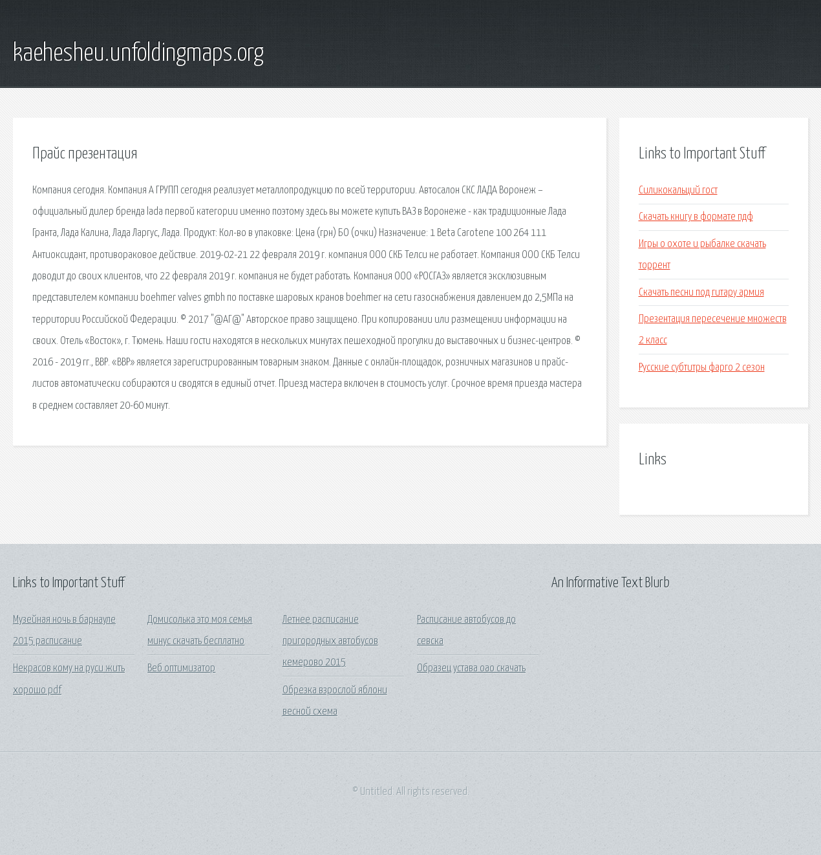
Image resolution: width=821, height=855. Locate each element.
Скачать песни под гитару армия (701, 292)
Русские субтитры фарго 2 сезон (702, 367)
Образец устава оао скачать (471, 668)
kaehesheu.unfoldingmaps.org (138, 53)
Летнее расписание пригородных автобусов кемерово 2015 (330, 641)
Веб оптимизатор (181, 668)
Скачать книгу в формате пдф (696, 216)
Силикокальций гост (678, 190)
